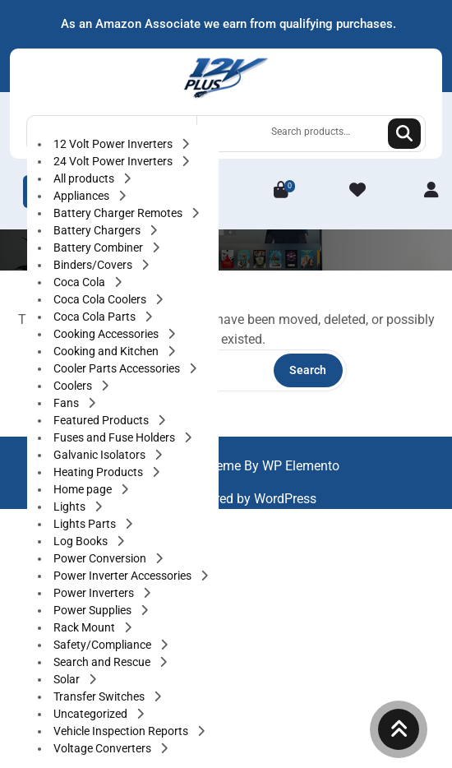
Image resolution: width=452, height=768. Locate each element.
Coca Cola (80, 282)
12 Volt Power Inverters (114, 143)
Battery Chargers (98, 230)
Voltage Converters (103, 748)
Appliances (82, 195)
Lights (70, 506)
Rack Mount (85, 627)
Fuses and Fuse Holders (115, 437)
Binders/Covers (94, 264)
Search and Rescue (103, 662)
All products (85, 178)
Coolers (74, 385)
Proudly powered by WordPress (226, 499)
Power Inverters (94, 592)
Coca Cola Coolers (101, 299)
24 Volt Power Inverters (114, 161)
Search (404, 133)
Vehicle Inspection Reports (122, 731)
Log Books (81, 541)
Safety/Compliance (103, 644)
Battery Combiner (99, 247)
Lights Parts (85, 523)
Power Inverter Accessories (123, 575)
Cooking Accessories (107, 333)
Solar (67, 679)
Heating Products (99, 472)
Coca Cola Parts (95, 316)
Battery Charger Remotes (119, 213)
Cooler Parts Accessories (117, 368)
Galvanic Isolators (100, 454)
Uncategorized (91, 713)
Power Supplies (93, 610)
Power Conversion (101, 558)
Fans (67, 402)
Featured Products (102, 420)
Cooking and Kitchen (107, 351)
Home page (83, 489)
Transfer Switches (100, 696)
